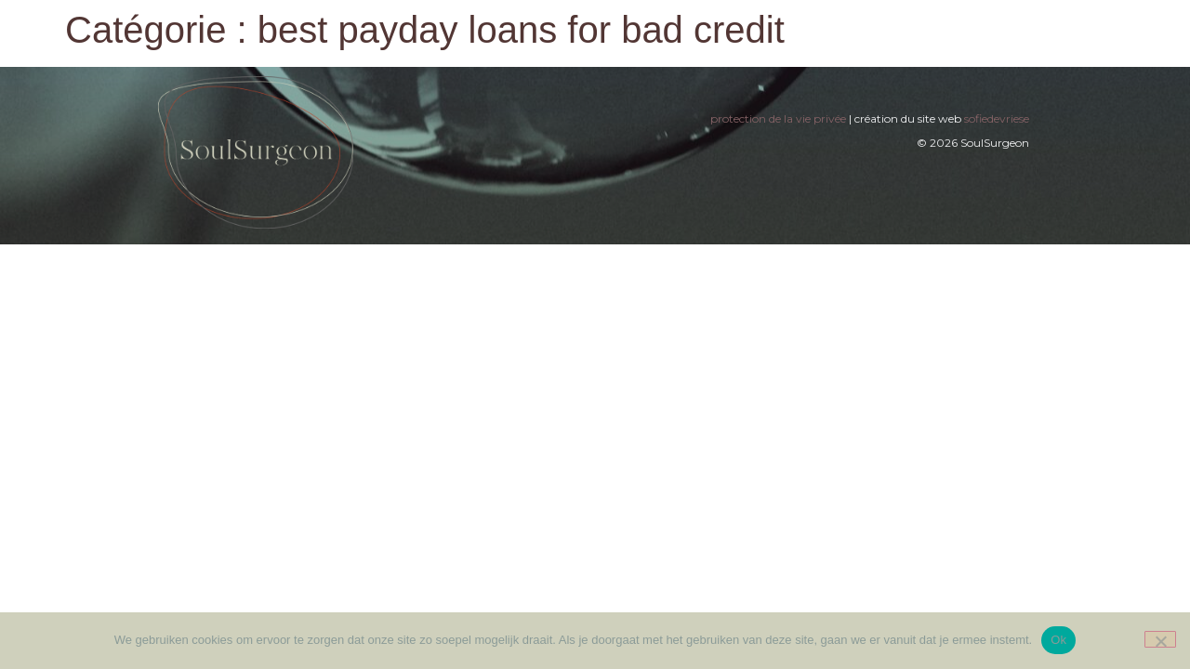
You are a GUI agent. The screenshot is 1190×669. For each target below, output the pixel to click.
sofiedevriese (996, 118)
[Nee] (1160, 639)
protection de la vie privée (778, 118)
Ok (1058, 640)
